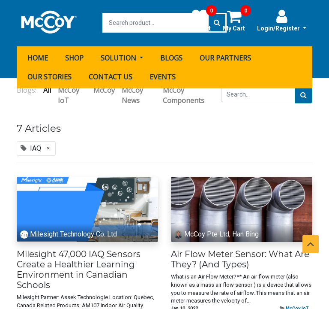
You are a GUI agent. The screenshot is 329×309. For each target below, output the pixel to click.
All (47, 89)
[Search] (303, 94)
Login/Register (281, 20)
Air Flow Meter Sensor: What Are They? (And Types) (240, 258)
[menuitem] (37, 57)
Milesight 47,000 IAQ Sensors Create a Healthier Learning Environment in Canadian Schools (79, 268)
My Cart (237, 20)
